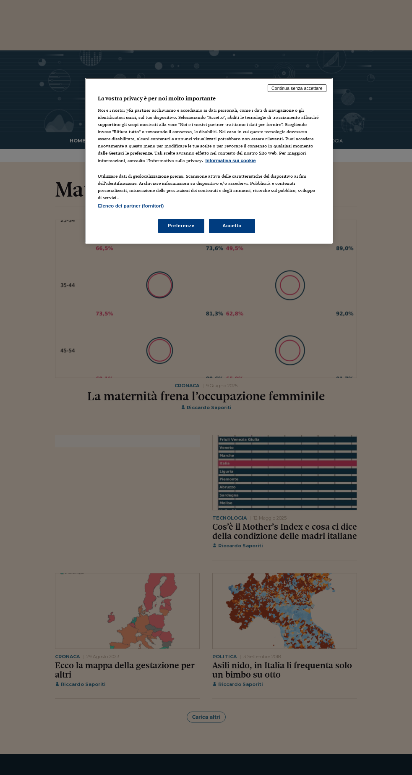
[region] (208, 161)
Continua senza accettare (297, 88)
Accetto (232, 225)
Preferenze (181, 225)
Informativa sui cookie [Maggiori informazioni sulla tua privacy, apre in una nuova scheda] (230, 160)
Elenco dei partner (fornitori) (131, 205)
